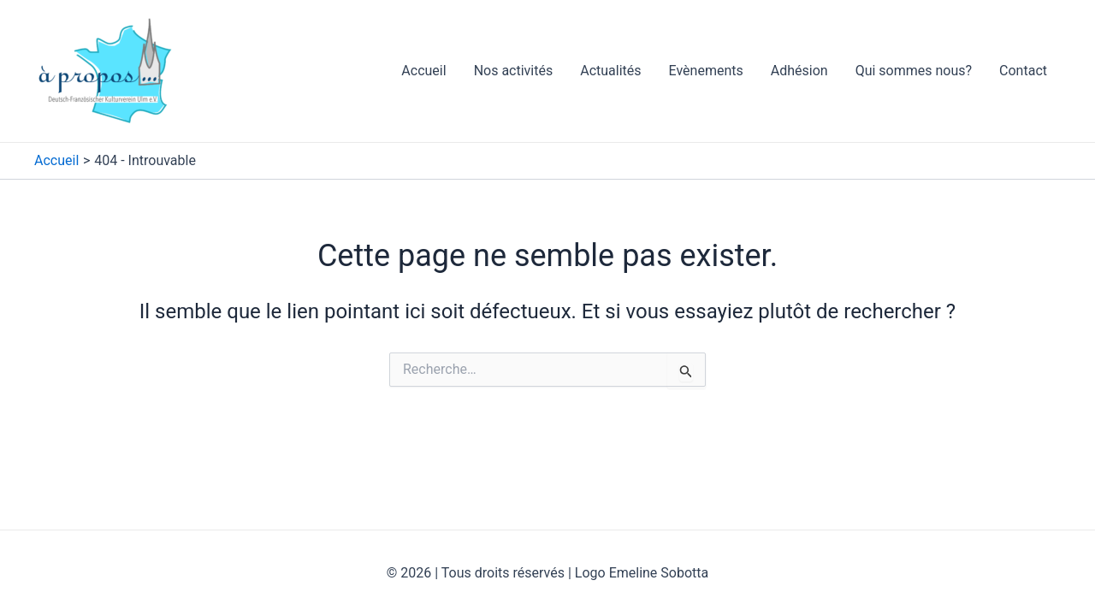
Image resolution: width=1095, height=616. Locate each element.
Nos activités (513, 70)
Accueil (423, 70)
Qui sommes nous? (913, 70)
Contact (1023, 70)
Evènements (706, 70)
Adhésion (799, 70)
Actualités (610, 70)
